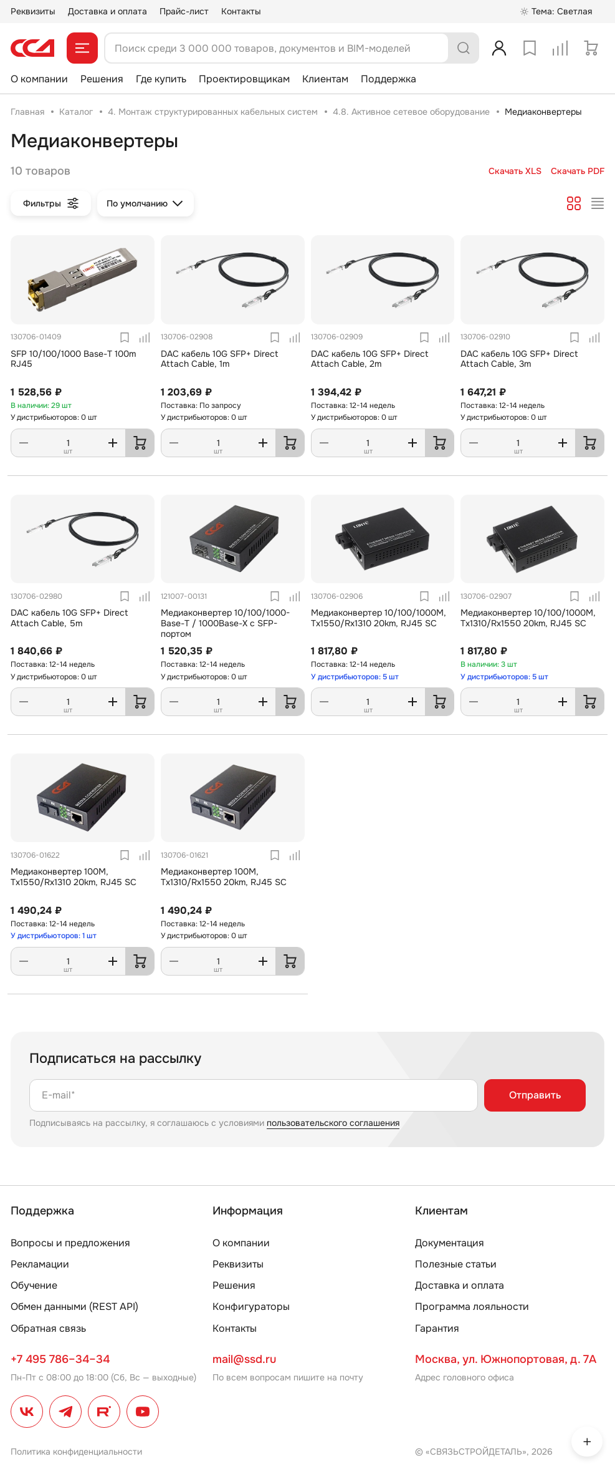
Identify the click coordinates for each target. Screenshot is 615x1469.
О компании (39, 78)
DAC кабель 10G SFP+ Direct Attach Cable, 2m (370, 359)
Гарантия (437, 1328)
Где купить (161, 78)
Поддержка (388, 78)
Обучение (34, 1285)
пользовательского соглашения (333, 1122)
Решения (101, 78)
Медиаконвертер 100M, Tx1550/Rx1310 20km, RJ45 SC (73, 877)
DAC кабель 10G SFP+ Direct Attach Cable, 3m (519, 359)
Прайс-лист (184, 11)
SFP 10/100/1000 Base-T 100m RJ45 (73, 359)
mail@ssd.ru (244, 1359)
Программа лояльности (472, 1306)
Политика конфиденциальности (76, 1451)
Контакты (241, 11)
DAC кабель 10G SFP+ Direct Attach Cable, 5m (69, 618)
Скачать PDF (577, 171)
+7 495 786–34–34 (60, 1359)
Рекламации (40, 1264)
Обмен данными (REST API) (74, 1306)
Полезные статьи (456, 1264)
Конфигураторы (251, 1306)
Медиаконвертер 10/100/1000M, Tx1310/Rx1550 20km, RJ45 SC (528, 618)
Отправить (535, 1095)
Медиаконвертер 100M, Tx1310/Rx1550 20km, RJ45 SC (224, 877)
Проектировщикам (244, 78)
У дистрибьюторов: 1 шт (54, 935)
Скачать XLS (515, 171)
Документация (449, 1242)
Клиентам (325, 78)
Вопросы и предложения (70, 1242)
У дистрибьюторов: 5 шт (355, 676)
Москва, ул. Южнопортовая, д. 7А (505, 1359)
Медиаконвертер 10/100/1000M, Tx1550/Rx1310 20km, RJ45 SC (378, 618)
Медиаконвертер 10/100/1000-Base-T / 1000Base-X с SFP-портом (225, 623)
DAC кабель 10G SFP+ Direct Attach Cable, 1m (220, 359)
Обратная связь (48, 1328)
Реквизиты (33, 11)
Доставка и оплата (107, 11)
